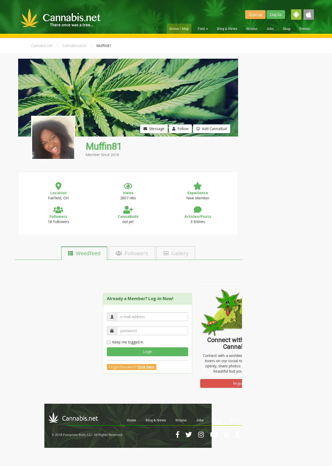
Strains (252, 28)
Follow (180, 128)
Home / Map (179, 28)
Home (131, 420)
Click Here (145, 367)
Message (153, 128)
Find (203, 28)
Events (304, 28)
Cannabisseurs (74, 45)
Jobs (270, 28)
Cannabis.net (42, 45)
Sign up (255, 14)
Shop (286, 28)
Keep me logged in (125, 342)
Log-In (276, 14)
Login (147, 351)
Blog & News (227, 28)
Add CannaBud (211, 128)
